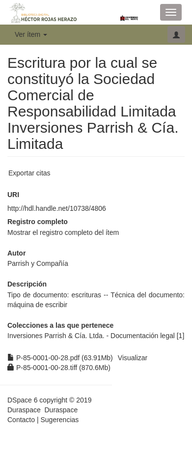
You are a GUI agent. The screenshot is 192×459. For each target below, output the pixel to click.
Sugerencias (59, 420)
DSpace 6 (22, 400)
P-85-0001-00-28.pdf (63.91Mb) (60, 358)
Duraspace (61, 410)
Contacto (21, 420)
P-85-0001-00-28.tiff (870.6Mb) (58, 368)
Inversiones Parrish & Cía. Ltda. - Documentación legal (91, 336)
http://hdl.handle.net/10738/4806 (56, 208)
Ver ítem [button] (31, 34)
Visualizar (132, 358)
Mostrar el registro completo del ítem (63, 232)
